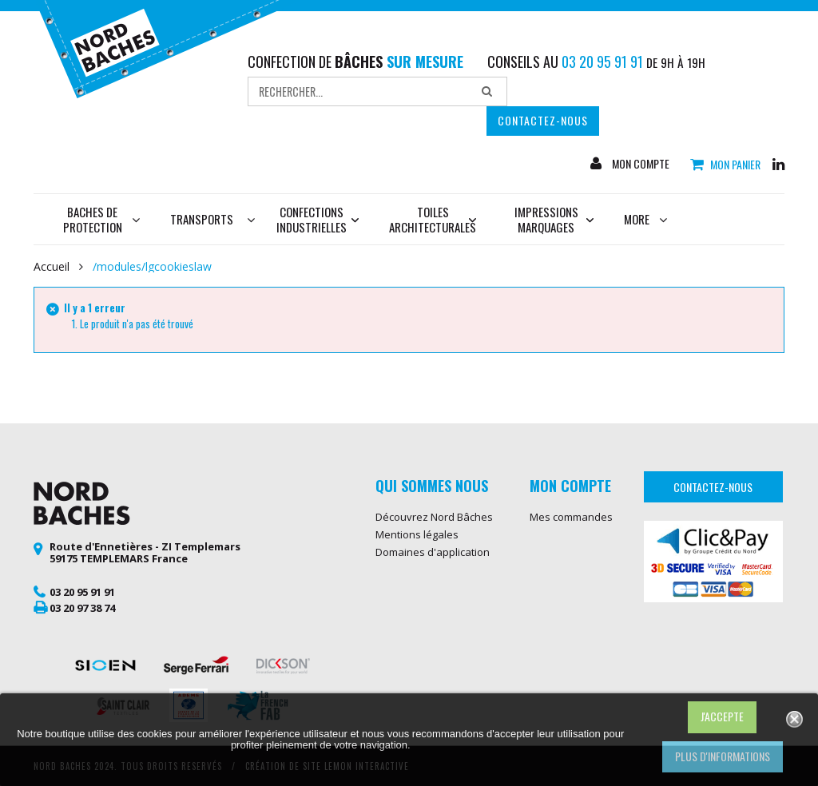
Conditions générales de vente (434, 574)
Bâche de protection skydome (424, 648)
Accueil (51, 266)
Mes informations (572, 552)
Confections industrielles (317, 219)
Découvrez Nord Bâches (434, 517)
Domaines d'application (432, 552)
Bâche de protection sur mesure (433, 620)
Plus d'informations (722, 756)
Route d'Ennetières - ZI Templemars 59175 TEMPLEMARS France (145, 552)
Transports (201, 219)
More (645, 219)
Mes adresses (564, 534)
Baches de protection (102, 219)
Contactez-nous (543, 120)
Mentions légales (417, 534)
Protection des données (433, 597)
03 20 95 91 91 (82, 592)
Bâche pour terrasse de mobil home (432, 676)
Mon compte (639, 164)
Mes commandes (571, 517)
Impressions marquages (554, 219)
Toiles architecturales (432, 219)
